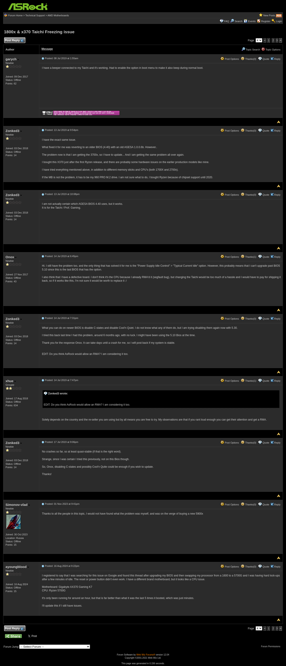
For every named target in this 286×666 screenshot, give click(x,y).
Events (250, 21)
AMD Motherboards (58, 15)
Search (238, 21)
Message (47, 48)
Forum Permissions (271, 646)
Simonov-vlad (18, 505)
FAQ (226, 21)
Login (279, 21)
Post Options (230, 59)
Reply (277, 59)
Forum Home (15, 15)
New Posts (269, 15)
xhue (11, 381)
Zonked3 (14, 131)
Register (265, 21)
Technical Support (35, 15)
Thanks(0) (248, 59)
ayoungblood (17, 567)
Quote (266, 59)
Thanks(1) (248, 257)
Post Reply (14, 40)
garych (12, 59)
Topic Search (251, 49)
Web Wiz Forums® (145, 654)
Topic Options (271, 49)
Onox (11, 257)
